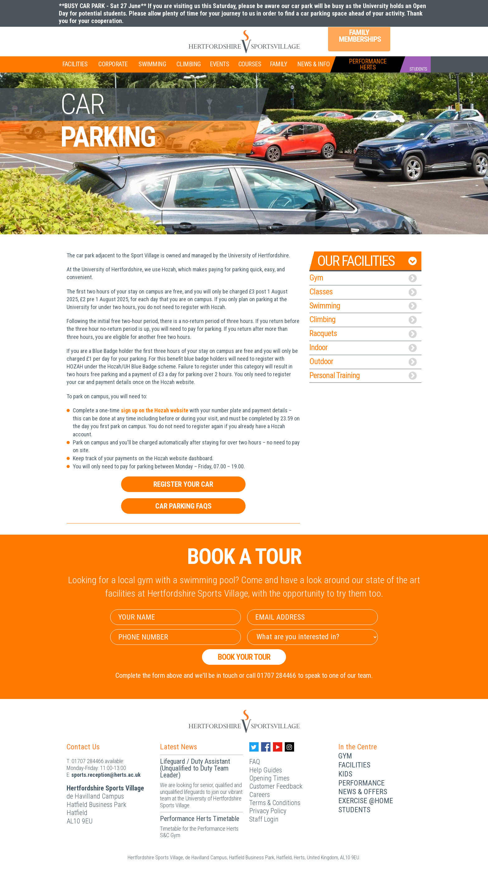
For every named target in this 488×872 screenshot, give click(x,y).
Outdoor (363, 361)
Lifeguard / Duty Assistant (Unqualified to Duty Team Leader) (195, 768)
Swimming (152, 64)
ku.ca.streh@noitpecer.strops (106, 774)
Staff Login (264, 819)
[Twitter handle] (254, 747)
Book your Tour (244, 657)
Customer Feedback (276, 786)
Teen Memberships (127, 37)
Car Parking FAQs (183, 506)
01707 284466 (88, 761)
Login (405, 37)
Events (219, 64)
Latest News (178, 747)
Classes (363, 291)
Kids (345, 774)
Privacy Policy (267, 811)
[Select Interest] (312, 637)
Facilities (74, 64)
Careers (259, 795)
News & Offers (362, 791)
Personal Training (363, 375)
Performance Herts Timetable (199, 819)
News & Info (313, 64)
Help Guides (265, 770)
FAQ (254, 762)
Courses (249, 64)
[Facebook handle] (265, 747)
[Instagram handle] (289, 747)
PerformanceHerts (368, 64)
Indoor (363, 347)
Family (278, 64)
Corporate (113, 64)
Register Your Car (183, 484)
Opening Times (269, 778)
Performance (361, 783)
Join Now (81, 37)
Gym (363, 277)
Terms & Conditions (274, 803)
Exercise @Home (365, 800)
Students (354, 809)
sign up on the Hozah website (154, 410)
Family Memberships (359, 36)
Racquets (363, 333)
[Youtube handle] (277, 747)
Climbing (188, 64)
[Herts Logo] (244, 41)
